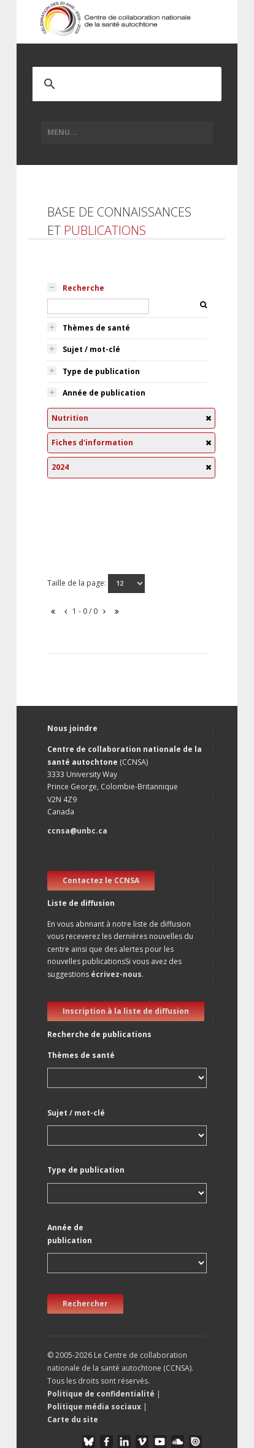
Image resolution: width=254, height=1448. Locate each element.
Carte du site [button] (72, 1419)
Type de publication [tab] (101, 371)
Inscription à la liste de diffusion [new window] (126, 1011)
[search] (111, 84)
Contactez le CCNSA (101, 880)
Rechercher (85, 1303)
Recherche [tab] (83, 288)
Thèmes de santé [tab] (96, 328)
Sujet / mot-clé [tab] (91, 349)
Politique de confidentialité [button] (101, 1394)
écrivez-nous (116, 974)
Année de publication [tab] (104, 393)
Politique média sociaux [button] (94, 1406)
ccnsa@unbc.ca (77, 831)
